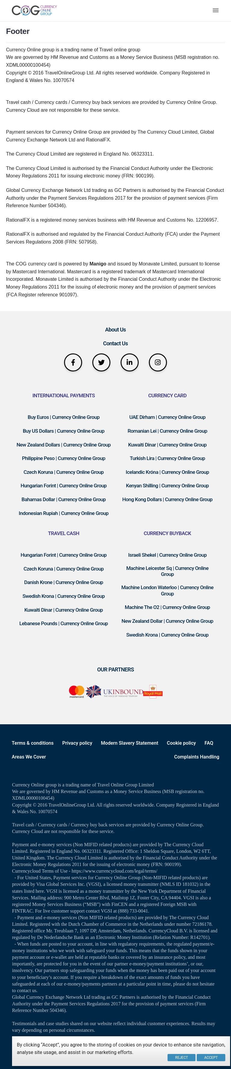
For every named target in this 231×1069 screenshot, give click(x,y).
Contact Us (115, 343)
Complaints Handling (196, 757)
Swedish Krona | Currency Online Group (64, 596)
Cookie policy (181, 743)
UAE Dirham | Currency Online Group (167, 417)
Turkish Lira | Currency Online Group (167, 458)
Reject (181, 1057)
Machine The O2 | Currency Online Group (167, 607)
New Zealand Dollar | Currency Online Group (167, 621)
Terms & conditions (33, 743)
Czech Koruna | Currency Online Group (63, 472)
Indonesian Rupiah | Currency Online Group (64, 513)
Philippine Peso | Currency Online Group (63, 458)
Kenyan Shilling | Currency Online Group (167, 486)
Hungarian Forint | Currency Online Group (64, 486)
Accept (211, 1057)
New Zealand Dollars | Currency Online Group (64, 445)
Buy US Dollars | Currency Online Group (64, 431)
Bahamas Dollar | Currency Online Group (64, 499)
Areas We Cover (29, 757)
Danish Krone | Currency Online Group (63, 582)
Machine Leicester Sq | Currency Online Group (167, 571)
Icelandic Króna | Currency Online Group (167, 472)
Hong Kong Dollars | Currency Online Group (167, 499)
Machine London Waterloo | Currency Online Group (167, 590)
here (39, 891)
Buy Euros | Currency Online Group (64, 417)
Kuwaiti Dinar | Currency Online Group (167, 445)
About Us (115, 329)
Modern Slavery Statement (129, 743)
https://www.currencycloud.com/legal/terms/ (114, 871)
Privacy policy (77, 743)
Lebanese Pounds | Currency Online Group (63, 623)
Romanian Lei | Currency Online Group (167, 431)
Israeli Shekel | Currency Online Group (167, 555)
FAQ (209, 743)
